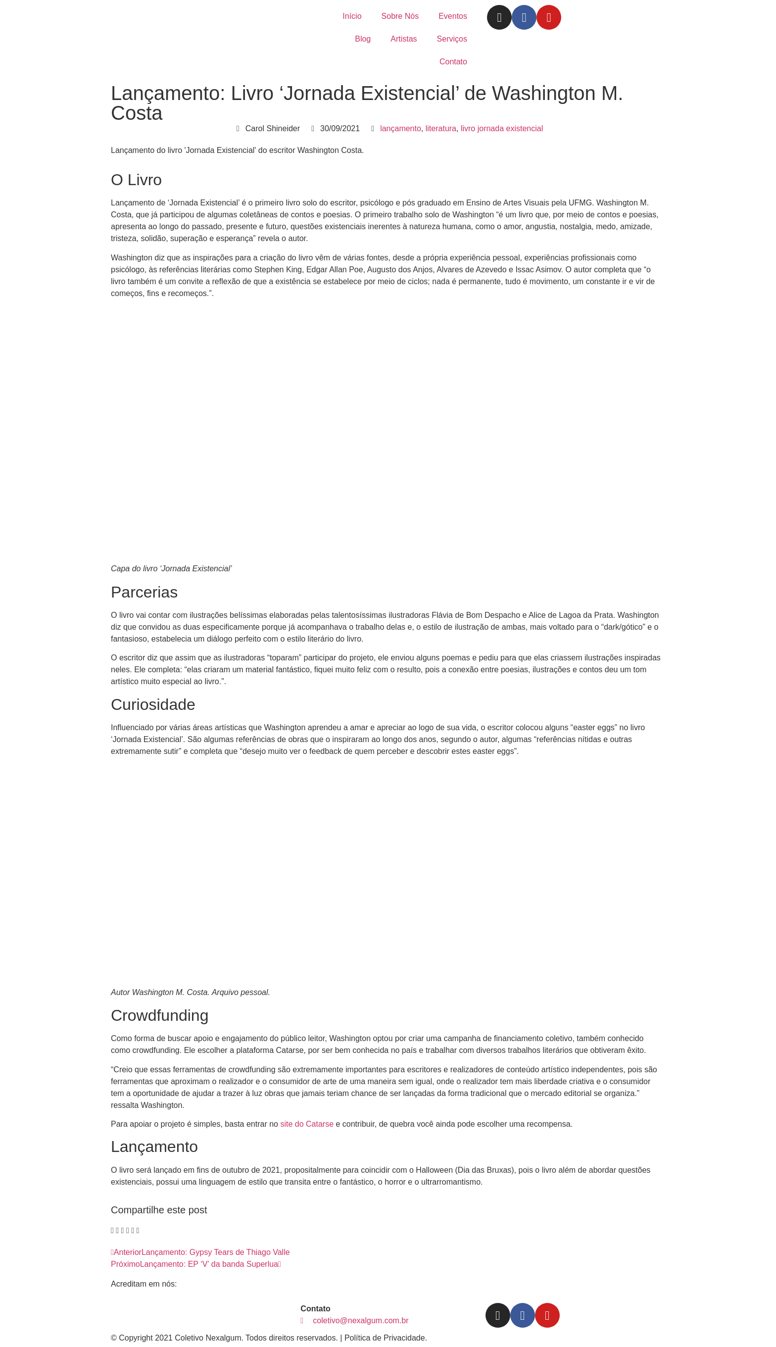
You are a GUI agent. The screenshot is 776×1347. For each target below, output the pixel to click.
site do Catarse (307, 1124)
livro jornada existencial (502, 128)
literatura (441, 128)
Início (351, 16)
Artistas (403, 39)
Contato (453, 61)
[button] (112, 1231)
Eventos (452, 16)
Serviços (452, 39)
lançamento (400, 128)
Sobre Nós (400, 16)
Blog (363, 39)
